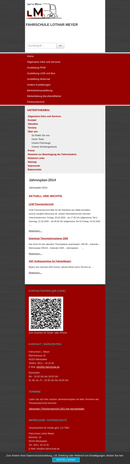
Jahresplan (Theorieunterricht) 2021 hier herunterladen (57, 409)
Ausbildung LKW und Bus (41, 73)
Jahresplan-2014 (38, 187)
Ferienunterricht (35, 101)
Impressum (34, 165)
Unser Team (38, 139)
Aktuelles (33, 124)
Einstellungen (65, 459)
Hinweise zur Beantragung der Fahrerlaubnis (52, 154)
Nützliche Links (36, 158)
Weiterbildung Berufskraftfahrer (44, 96)
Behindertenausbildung (39, 90)
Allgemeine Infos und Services (44, 61)
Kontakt (32, 120)
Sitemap (32, 162)
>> (60, 45)
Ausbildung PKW (36, 67)
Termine (32, 127)
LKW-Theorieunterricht (41, 204)
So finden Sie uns (41, 135)
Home (30, 56)
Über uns (33, 131)
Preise (31, 150)
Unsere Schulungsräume (44, 146)
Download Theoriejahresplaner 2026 (48, 238)
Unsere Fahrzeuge (41, 143)
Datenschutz (34, 169)
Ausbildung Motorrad (38, 79)
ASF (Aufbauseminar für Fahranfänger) (50, 261)
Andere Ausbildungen (39, 84)
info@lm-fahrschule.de (47, 367)
